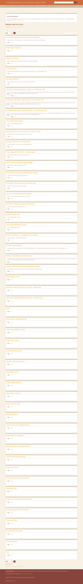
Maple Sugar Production (13, 47)
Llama (8, 308)
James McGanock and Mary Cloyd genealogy (19, 162)
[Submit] (76, 2)
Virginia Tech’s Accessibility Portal (26, 573)
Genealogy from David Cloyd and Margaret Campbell (22, 173)
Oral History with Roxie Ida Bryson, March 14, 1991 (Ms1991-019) (25, 89)
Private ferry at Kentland (13, 245)
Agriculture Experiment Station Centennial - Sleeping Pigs (23, 287)
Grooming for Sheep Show (14, 351)
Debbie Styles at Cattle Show (15, 435)
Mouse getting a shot (12, 276)
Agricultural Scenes (12, 372)
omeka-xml (21, 566)
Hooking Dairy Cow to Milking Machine (18, 425)
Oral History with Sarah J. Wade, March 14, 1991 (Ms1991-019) (25, 100)
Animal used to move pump (14, 531)
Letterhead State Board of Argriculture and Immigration (23, 37)
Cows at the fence (11, 520)
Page (8, 33)
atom (7, 566)
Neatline (40, 6)
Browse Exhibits (26, 6)
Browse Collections (17, 6)
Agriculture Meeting (12, 79)
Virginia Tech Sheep (12, 340)
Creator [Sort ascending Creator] (69, 33)
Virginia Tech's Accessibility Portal (18, 20)
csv (8, 566)
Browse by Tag (14, 27)
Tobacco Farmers (11, 68)
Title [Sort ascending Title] (66, 33)
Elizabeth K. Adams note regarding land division (20, 204)
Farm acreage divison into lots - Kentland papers (20, 152)
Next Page (14, 33)
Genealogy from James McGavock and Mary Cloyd (21, 183)
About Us (51, 6)
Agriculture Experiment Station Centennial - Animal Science (24, 298)
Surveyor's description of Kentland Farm (18, 141)
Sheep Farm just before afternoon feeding (19, 499)
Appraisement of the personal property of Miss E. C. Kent (23, 131)
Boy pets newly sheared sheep (15, 361)
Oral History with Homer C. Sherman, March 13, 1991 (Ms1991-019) (26, 110)
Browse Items (9, 6)
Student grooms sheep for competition (18, 478)
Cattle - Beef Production (13, 382)
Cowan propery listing (13, 214)
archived (11, 42)
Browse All (8, 27)
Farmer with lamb (11, 541)
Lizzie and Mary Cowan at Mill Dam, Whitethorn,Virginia (23, 266)
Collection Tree (34, 6)
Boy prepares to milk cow (13, 393)
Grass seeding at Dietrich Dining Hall (17, 509)
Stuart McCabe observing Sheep (15, 456)
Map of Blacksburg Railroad (14, 121)
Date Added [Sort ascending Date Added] (73, 33)
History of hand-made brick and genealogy (19, 193)
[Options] (74, 2)
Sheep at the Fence (12, 467)
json (17, 566)
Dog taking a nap (11, 488)
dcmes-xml (14, 566)
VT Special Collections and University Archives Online (26, 2)
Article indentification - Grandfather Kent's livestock (22, 235)
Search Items (20, 27)
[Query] (65, 2)
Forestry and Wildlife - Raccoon (15, 329)
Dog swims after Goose (13, 403)
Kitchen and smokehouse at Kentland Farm (19, 256)
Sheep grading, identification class (16, 319)
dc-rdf (11, 566)
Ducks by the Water (12, 414)
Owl (7, 552)
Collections (46, 6)
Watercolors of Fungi (12, 58)
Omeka (15, 580)
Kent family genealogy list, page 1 (16, 224)
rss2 (24, 566)
